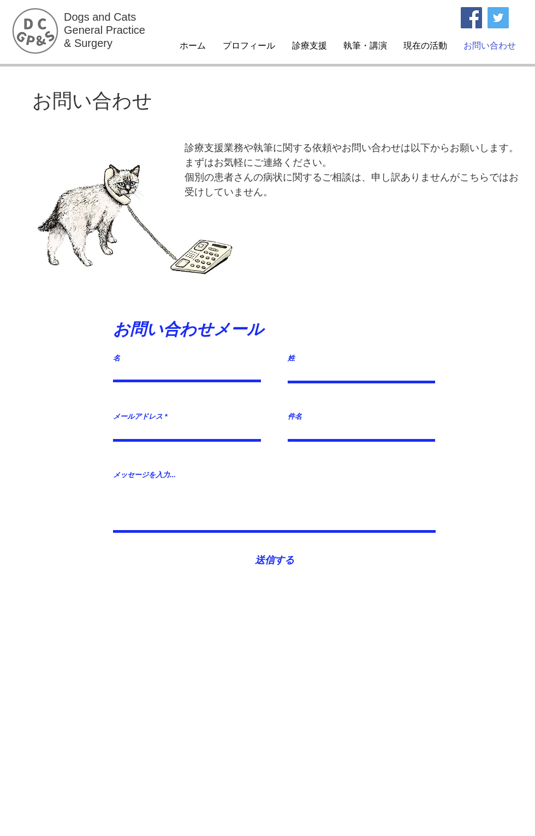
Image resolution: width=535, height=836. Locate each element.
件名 (295, 416)
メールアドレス (138, 416)
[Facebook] (471, 17)
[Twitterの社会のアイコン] (498, 17)
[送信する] (274, 560)
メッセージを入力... (144, 474)
